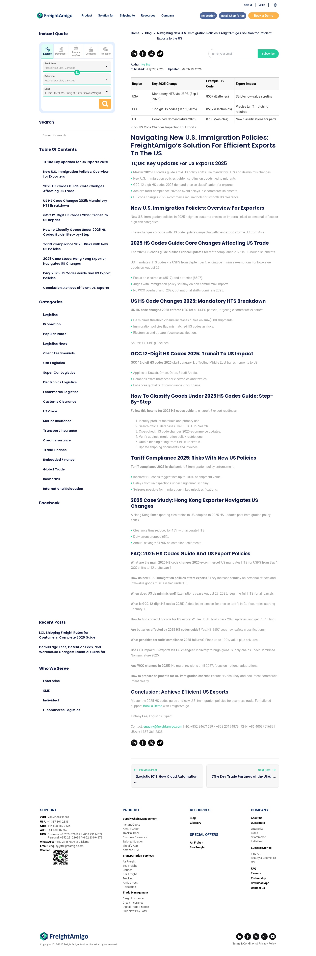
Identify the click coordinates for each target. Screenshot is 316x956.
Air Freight (129, 861)
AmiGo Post (130, 882)
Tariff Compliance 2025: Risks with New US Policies (75, 246)
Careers (256, 873)
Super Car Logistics (59, 372)
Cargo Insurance (133, 898)
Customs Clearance (59, 401)
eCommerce (258, 837)
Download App (260, 883)
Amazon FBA (131, 850)
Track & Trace (131, 833)
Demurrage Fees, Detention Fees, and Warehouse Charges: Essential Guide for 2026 (72, 652)
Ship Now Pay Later (135, 911)
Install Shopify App (232, 15)
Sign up (248, 4)
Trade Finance (55, 450)
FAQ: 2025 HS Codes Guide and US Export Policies (77, 275)
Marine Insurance (57, 421)
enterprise (257, 828)
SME (46, 690)
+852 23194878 (92, 837)
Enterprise (51, 681)
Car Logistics (54, 363)
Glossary (195, 822)
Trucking (128, 878)
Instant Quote (131, 824)
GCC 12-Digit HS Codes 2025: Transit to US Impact (75, 217)
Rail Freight (130, 874)
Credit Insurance (57, 440)
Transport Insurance (60, 430)
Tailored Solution (133, 841)
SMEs (254, 832)
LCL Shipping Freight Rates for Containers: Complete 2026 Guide (67, 635)
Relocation (208, 15)
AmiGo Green (131, 828)
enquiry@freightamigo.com (162, 726)
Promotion (52, 324)
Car (253, 862)
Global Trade (54, 469)
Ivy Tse (145, 64)
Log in (262, 4)
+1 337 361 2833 (58, 821)
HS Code (50, 411)
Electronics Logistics (60, 382)
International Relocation (63, 488)
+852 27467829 (65, 841)
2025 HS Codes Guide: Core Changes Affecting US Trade (73, 188)
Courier (127, 870)
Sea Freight (130, 865)
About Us (256, 818)
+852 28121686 (70, 837)
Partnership (258, 878)
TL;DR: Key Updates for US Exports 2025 (75, 162)
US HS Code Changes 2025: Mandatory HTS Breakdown (75, 203)
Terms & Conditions (245, 943)
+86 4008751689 (58, 817)
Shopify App (130, 845)
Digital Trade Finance (136, 906)
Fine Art (256, 853)
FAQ (253, 868)
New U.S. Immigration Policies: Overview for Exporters (76, 174)
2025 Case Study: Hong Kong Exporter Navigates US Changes (74, 261)
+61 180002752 (57, 830)
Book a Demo (263, 16)
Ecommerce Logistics (60, 392)
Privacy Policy (267, 943)
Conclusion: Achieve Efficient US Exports (76, 287)
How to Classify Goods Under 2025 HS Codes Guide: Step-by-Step (74, 232)
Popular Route (55, 334)
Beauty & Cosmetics (263, 857)
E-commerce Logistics (61, 710)
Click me (84, 841)
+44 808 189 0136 (59, 825)
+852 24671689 (70, 834)
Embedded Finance (59, 459)
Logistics (50, 314)
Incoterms (51, 479)
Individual (51, 700)
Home (135, 33)
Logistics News (55, 343)
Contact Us (258, 887)
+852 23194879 (93, 834)
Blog (148, 33)
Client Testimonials (59, 353)
